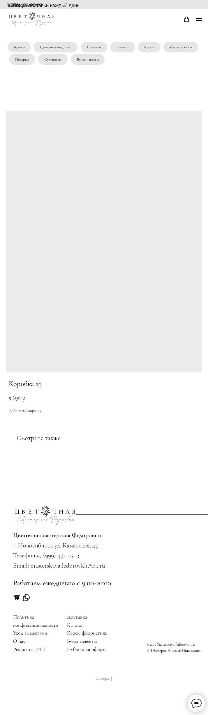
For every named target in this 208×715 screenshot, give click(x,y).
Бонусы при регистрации (27, 8)
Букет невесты (88, 59)
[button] (186, 19)
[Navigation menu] (199, 19)
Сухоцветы (52, 59)
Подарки (22, 59)
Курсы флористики (87, 633)
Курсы (149, 47)
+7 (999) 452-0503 (57, 555)
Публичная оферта (87, 649)
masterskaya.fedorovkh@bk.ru (67, 565)
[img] (45, 515)
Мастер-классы (180, 47)
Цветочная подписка (55, 47)
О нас (19, 641)
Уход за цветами (30, 633)
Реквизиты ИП (29, 649)
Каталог (123, 47)
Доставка (77, 617)
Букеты (19, 47)
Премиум (94, 47)
